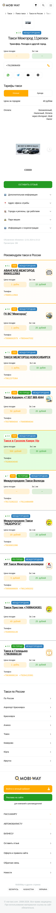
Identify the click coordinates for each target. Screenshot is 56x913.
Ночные (16, 93)
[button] (25, 169)
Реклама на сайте (14, 797)
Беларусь (13, 889)
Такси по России (36, 14)
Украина (43, 889)
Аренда (40, 93)
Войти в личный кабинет (28, 789)
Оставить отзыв (27, 184)
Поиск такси (21, 14)
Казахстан (28, 889)
